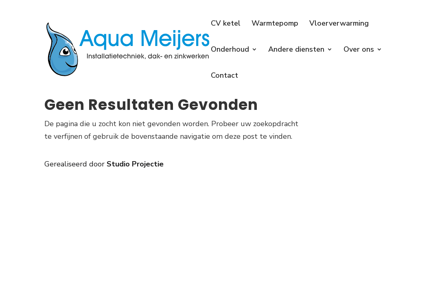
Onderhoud (230, 50)
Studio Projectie (135, 164)
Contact (224, 76)
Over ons (359, 50)
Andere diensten (296, 50)
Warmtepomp (275, 24)
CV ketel (226, 24)
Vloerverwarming (339, 24)
